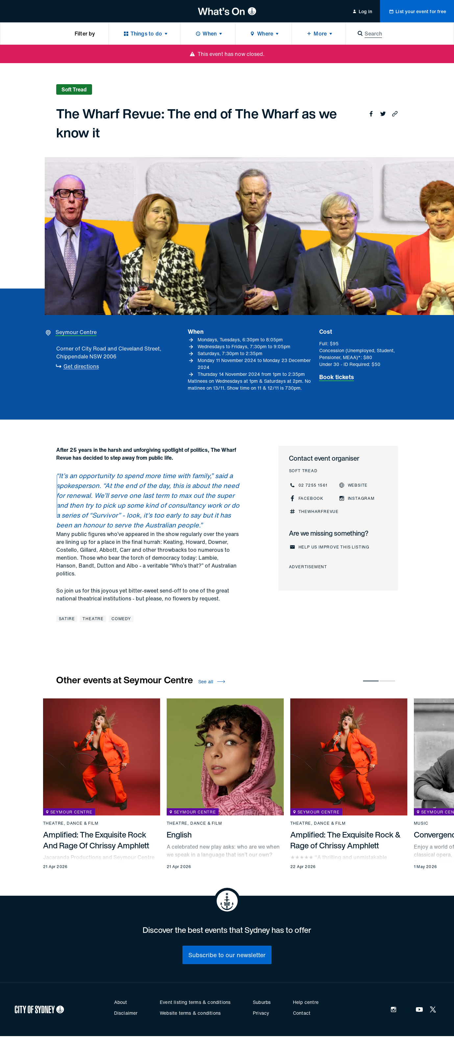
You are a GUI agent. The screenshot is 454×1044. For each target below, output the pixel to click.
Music (421, 823)
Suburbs (262, 1002)
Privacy (261, 1012)
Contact (301, 1012)
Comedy (121, 618)
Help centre (306, 1002)
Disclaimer (126, 1012)
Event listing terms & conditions (195, 1002)
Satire (67, 618)
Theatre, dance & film (71, 823)
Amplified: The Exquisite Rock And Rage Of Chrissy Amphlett (96, 840)
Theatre (93, 618)
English (179, 834)
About (120, 1002)
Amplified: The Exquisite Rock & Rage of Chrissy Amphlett (345, 840)
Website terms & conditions (190, 1012)
